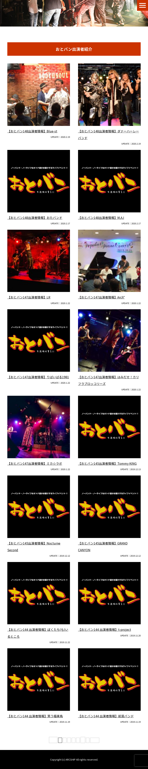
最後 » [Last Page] (94, 740)
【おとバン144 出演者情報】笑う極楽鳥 (35, 716)
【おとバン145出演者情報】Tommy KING (107, 463)
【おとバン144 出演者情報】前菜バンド (106, 716)
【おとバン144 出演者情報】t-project (104, 629)
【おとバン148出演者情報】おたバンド (34, 217)
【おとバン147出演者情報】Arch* (101, 297)
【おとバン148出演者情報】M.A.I (101, 217)
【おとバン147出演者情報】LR (28, 297)
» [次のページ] (87, 740)
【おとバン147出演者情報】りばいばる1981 (38, 377)
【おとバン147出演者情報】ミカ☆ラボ (34, 463)
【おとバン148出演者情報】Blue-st (32, 131)
